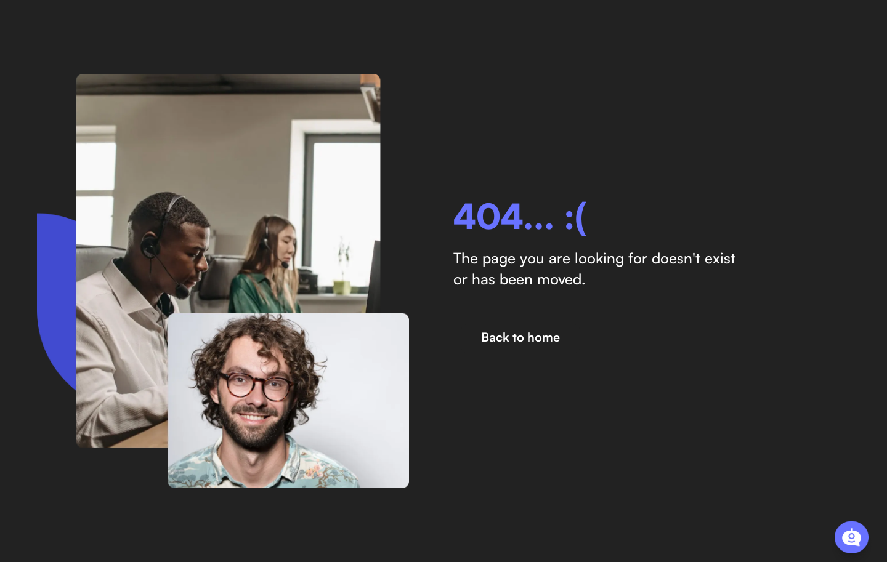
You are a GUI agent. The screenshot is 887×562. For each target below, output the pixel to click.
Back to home (520, 337)
